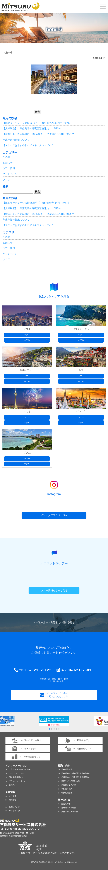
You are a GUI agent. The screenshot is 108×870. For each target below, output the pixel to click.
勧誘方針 (12, 785)
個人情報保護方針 (16, 777)
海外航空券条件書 (68, 808)
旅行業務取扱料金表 (69, 812)
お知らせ (7, 162)
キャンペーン (10, 174)
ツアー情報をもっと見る (54, 590)
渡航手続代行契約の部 (70, 781)
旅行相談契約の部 (68, 785)
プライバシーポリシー (18, 781)
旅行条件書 (65, 804)
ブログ (6, 179)
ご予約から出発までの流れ (20, 769)
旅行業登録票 (66, 769)
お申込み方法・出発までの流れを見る (54, 622)
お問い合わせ (14, 807)
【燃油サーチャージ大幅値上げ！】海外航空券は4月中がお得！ (37, 123)
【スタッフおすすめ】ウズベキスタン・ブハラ (28, 145)
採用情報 (12, 800)
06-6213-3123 (38, 670)
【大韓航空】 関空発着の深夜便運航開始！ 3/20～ (32, 128)
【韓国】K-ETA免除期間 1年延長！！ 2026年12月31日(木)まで (39, 134)
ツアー (27, 335)
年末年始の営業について (16, 139)
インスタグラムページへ (54, 515)
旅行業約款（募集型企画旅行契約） (76, 773)
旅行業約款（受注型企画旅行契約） (76, 777)
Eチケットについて (17, 773)
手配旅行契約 (66, 789)
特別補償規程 (66, 793)
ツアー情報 (9, 168)
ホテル (27, 340)
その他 (6, 157)
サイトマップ (14, 811)
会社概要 (12, 796)
